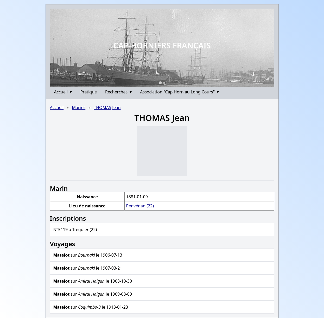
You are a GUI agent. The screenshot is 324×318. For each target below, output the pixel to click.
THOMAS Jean (107, 107)
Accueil (63, 92)
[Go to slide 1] (160, 82)
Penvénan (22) (140, 206)
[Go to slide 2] (164, 83)
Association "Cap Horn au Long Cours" (179, 92)
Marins (78, 107)
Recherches (118, 92)
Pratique (88, 92)
